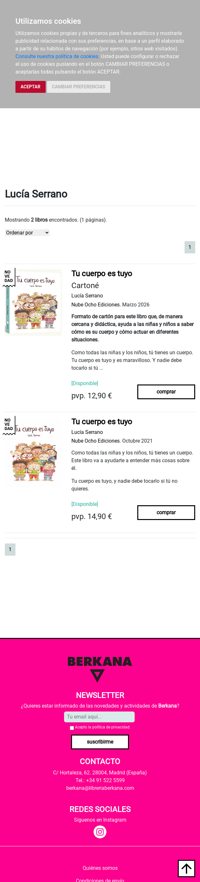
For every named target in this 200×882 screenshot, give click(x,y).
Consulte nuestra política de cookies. (57, 56)
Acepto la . (103, 727)
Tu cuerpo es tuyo (101, 273)
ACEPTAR (31, 86)
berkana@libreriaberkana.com (100, 788)
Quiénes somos (100, 868)
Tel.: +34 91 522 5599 (100, 780)
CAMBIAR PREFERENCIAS (78, 86)
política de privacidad (111, 727)
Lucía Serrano (87, 296)
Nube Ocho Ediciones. (96, 305)
